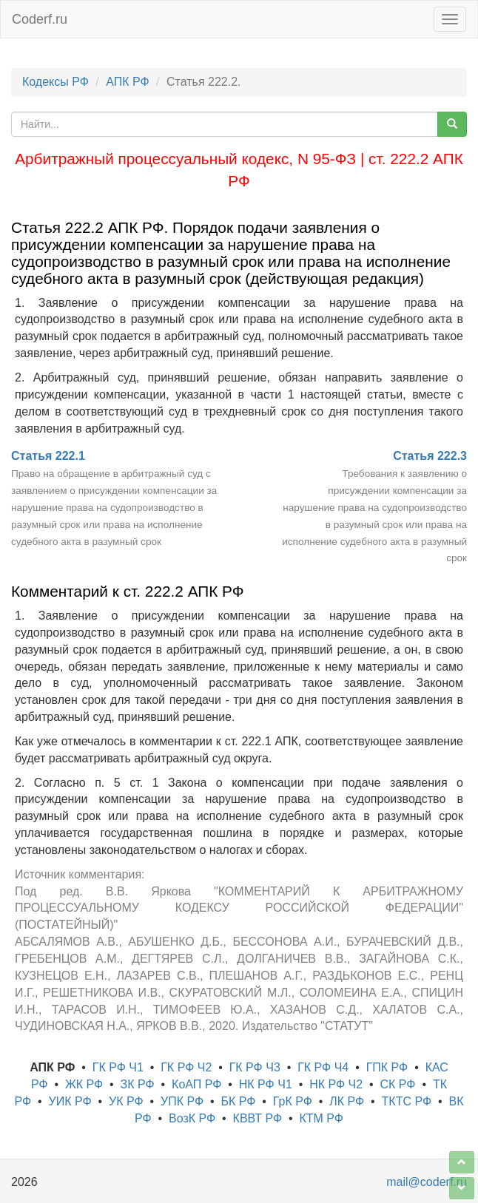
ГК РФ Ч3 (254, 1067)
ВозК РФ (192, 1118)
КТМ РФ (321, 1118)
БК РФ (238, 1101)
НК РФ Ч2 (336, 1084)
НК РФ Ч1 (265, 1084)
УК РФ (126, 1101)
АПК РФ (127, 81)
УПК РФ (182, 1101)
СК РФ (398, 1084)
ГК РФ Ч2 (186, 1067)
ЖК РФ (84, 1084)
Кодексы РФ (55, 81)
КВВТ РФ (257, 1118)
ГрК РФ (292, 1101)
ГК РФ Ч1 (118, 1067)
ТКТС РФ (407, 1101)
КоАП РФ (196, 1084)
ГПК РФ (387, 1067)
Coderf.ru (39, 19)
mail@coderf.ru (426, 1182)
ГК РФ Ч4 (323, 1067)
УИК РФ (70, 1101)
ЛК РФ (346, 1101)
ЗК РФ (138, 1084)
